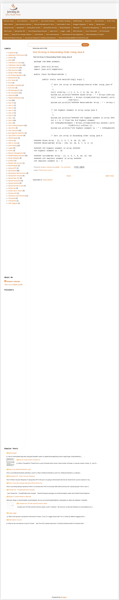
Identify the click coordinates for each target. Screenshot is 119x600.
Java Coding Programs (16, 125)
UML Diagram (13, 203)
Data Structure (13, 70)
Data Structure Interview (23, 24)
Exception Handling (63, 21)
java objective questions (16, 133)
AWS (10, 60)
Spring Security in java (15, 186)
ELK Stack (11, 80)
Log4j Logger (13, 513)
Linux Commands (91, 31)
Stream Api (12, 188)
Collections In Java (14, 63)
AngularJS (11, 52)
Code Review (38, 34)
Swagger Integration (79, 24)
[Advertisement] (17, 240)
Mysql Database (65, 27)
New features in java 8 (15, 520)
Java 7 (10, 118)
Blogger (64, 597)
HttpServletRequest (14, 98)
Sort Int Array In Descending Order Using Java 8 (58, 52)
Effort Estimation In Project (95, 34)
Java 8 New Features (48, 21)
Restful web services (15, 163)
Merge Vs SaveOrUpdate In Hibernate (20, 496)
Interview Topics (8, 21)
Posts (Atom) (47, 180)
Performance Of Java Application (72, 34)
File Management (14, 90)
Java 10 (11, 103)
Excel (10, 83)
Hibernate (76, 27)
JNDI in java (8, 31)
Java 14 (11, 113)
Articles (10, 58)
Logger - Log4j (65, 31)
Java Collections (22, 21)
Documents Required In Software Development (40, 38)
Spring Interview (13, 183)
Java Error (11, 128)
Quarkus (11, 160)
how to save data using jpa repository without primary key (25, 483)
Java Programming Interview (37, 31)
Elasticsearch (12, 78)
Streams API (12, 193)
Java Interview (99, 21)
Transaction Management (90, 27)
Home (69, 176)
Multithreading (77, 21)
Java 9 (10, 123)
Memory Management (15, 153)
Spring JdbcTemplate (109, 27)
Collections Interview (15, 65)
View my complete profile (13, 284)
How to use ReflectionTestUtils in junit (20, 469)
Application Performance (16, 55)
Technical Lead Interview (16, 196)
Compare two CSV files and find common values (33, 503)
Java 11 (11, 105)
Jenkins (6, 34)
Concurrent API (13, 68)
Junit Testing (12, 145)
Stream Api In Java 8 (45, 170)
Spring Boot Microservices (17, 173)
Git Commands (104, 31)
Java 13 (11, 110)
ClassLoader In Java (63, 24)
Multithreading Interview (16, 155)
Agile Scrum (54, 31)
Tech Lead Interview (52, 34)
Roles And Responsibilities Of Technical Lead (73, 38)
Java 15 (11, 115)
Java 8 (10, 120)
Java (9, 100)
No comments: (66, 167)
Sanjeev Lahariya (13, 281)
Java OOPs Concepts (15, 135)
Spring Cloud (100, 24)
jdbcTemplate (13, 453)
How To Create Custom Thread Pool (29, 460)
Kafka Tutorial (8, 24)
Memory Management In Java (44, 24)
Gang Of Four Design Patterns (21, 34)
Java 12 (11, 108)
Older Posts (109, 176)
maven (10, 150)
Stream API (34, 21)
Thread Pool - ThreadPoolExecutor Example (22, 490)
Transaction (12, 201)
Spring (91, 24)
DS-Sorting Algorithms (15, 75)
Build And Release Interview (13, 38)
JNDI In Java (12, 143)
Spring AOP (12, 168)
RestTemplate (13, 165)
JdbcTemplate (13, 138)
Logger (10, 148)
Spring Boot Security (50, 27)
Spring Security (9, 27)
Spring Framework (14, 181)
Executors (88, 21)
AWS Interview (78, 31)
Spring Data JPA (20, 31)
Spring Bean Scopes (34, 27)
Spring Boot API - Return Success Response (22, 476)
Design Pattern (13, 73)
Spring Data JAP (14, 178)
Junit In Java (111, 21)
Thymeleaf (11, 198)
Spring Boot (20, 27)
